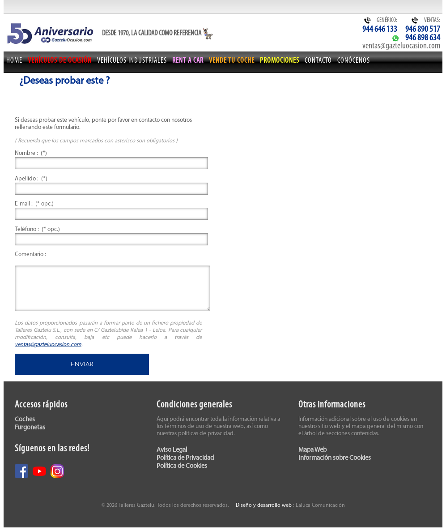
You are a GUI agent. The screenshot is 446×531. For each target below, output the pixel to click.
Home (14, 60)
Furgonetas (30, 427)
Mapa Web (312, 450)
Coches (25, 419)
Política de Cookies (182, 466)
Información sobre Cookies (334, 458)
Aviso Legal (172, 450)
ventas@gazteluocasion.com (401, 46)
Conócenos (353, 60)
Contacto (318, 60)
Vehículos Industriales (132, 60)
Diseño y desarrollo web (264, 505)
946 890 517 (422, 29)
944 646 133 (379, 29)
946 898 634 (422, 38)
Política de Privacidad (185, 458)
